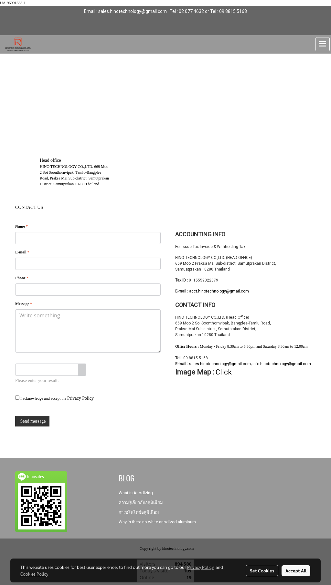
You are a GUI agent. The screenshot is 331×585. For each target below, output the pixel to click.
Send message (32, 421)
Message (23, 304)
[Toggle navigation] (322, 44)
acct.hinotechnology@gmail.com (219, 291)
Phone (21, 278)
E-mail (22, 252)
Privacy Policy (80, 398)
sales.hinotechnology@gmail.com (220, 364)
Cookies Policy (34, 574)
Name (21, 226)
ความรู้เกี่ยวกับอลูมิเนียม (141, 502)
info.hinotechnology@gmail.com (281, 364)
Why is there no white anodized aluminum (157, 521)
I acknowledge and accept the (54, 398)
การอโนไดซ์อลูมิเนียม (139, 512)
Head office (50, 160)
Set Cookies (262, 570)
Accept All (295, 570)
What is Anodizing (136, 492)
